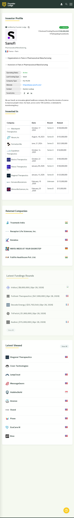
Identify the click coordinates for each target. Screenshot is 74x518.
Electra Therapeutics (17, 159)
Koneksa (13, 240)
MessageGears (18, 383)
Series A (50, 128)
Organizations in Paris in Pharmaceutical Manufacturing (30, 58)
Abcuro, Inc (13, 137)
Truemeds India (16, 223)
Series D (50, 143)
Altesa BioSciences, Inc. (18, 189)
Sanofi (11, 43)
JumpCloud (16, 374)
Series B (50, 136)
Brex (13, 436)
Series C (50, 158)
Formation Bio (14, 144)
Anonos (14, 400)
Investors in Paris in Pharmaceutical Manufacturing (28, 64)
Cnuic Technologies (20, 365)
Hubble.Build (17, 392)
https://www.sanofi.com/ (32, 85)
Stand (14, 409)
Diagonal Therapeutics (17, 175)
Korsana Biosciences (17, 182)
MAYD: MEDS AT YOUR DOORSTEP (24, 249)
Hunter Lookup (28, 89)
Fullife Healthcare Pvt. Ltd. (22, 257)
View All (65, 346)
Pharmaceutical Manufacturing (16, 48)
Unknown (50, 181)
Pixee (14, 418)
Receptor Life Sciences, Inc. (22, 231)
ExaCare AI (16, 427)
